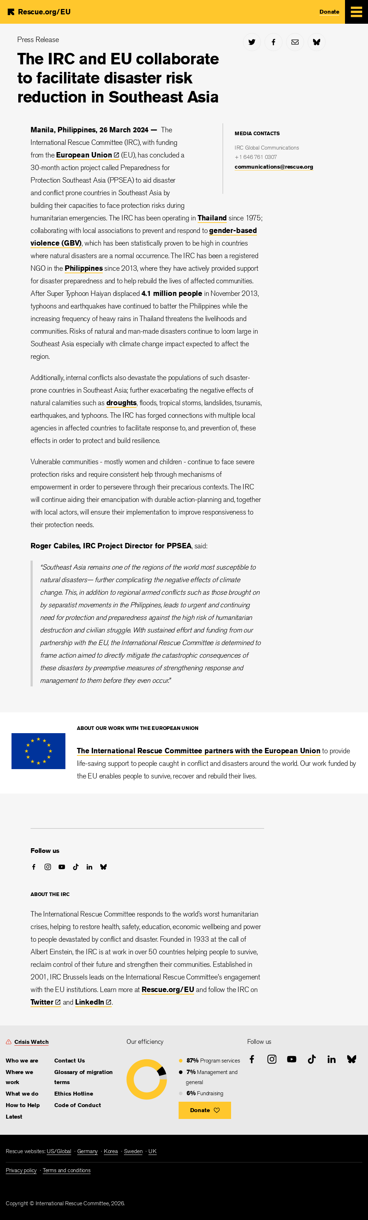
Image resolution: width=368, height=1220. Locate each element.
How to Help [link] (23, 1105)
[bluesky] (317, 42)
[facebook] (273, 42)
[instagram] (48, 867)
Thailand (212, 217)
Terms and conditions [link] (67, 1170)
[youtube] (62, 867)
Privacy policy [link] (21, 1170)
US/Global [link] (59, 1151)
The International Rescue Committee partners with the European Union (199, 750)
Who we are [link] (22, 1060)
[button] (205, 1110)
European (87, 154)
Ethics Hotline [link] (73, 1093)
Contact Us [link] (69, 1060)
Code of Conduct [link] (77, 1105)
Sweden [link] (133, 1151)
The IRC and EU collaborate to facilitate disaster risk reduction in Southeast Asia (118, 77)
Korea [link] (111, 1151)
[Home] (38, 11)
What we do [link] (22, 1093)
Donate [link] (329, 11)
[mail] (295, 42)
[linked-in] (89, 867)
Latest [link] (14, 1116)
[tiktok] (76, 867)
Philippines (84, 268)
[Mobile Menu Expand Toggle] (356, 12)
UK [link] (152, 1151)
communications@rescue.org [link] (274, 166)
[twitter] (252, 42)
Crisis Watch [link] (31, 1041)
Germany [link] (87, 1151)
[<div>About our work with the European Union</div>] (38, 766)
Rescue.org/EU (168, 989)
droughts (121, 402)
